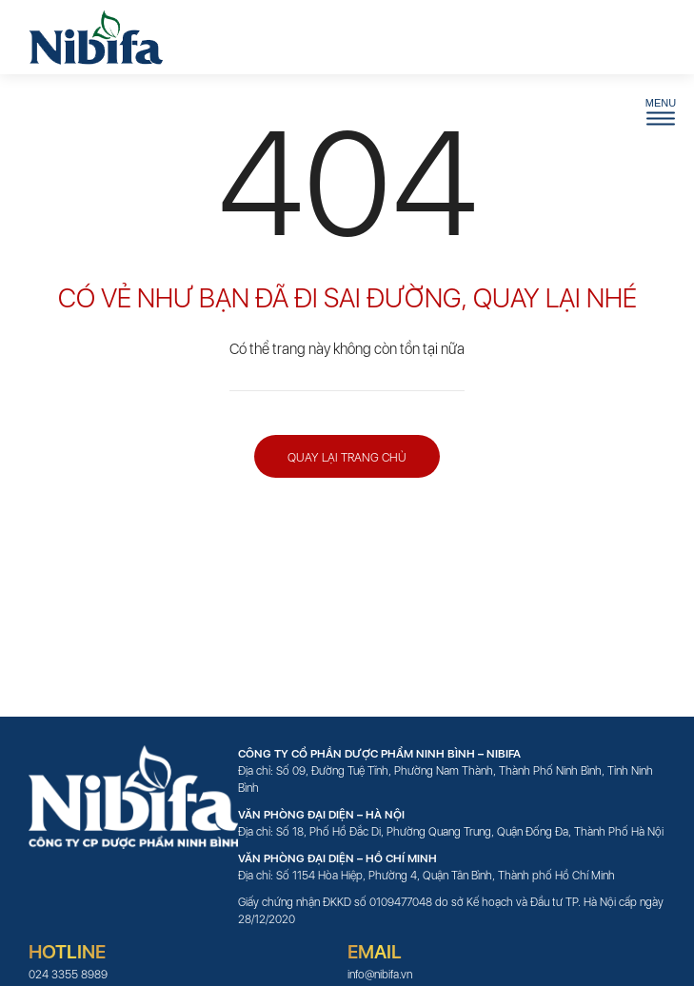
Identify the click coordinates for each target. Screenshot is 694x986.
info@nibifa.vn (379, 974)
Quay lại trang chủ (347, 457)
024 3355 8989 (68, 974)
